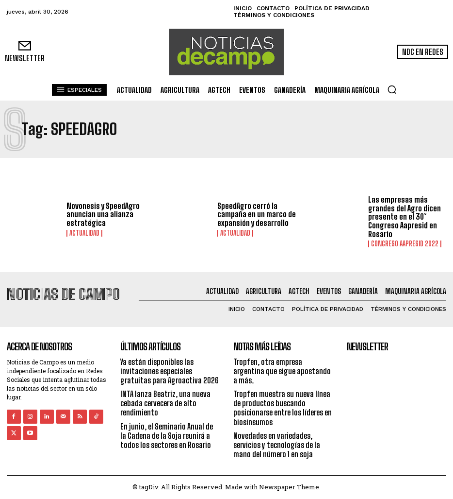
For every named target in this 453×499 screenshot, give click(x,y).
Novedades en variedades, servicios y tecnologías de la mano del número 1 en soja (276, 445)
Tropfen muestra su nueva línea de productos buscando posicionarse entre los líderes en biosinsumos (282, 408)
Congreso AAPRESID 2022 (404, 244)
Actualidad (84, 233)
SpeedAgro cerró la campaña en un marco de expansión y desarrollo (256, 214)
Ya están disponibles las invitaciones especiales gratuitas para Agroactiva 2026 (169, 370)
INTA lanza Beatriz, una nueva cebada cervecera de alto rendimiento (165, 403)
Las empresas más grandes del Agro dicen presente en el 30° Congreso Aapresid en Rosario (404, 216)
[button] (392, 89)
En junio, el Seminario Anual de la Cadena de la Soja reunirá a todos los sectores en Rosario (166, 435)
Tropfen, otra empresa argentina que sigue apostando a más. (282, 370)
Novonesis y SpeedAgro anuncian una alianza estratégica (103, 214)
